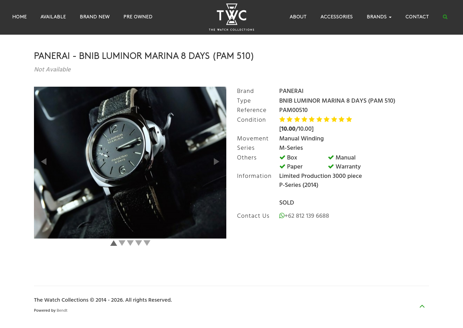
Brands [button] (379, 17)
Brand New (95, 17)
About (298, 17)
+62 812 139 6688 (307, 216)
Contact (417, 17)
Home (19, 17)
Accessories (337, 17)
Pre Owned (137, 17)
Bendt (62, 310)
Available (53, 17)
